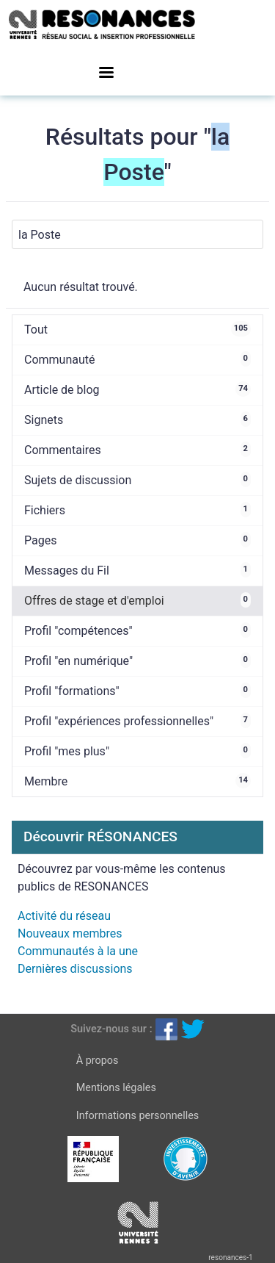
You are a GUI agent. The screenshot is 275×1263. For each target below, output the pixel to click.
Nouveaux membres (70, 933)
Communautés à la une (78, 951)
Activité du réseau (64, 916)
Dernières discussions (75, 969)
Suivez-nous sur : (111, 1029)
